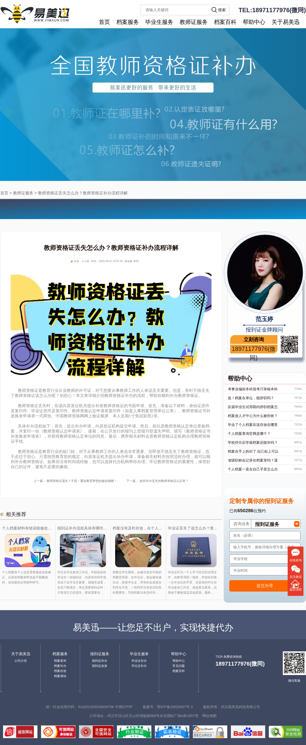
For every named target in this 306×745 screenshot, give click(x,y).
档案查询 (60, 661)
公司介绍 (21, 661)
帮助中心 (254, 22)
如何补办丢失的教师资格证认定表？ (164, 481)
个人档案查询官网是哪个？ (249, 434)
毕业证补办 (139, 661)
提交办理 (265, 585)
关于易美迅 (286, 22)
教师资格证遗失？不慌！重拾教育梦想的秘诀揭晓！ (82, 481)
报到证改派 (99, 666)
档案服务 (127, 22)
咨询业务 (241, 524)
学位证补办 (139, 666)
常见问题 (178, 666)
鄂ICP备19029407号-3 (175, 707)
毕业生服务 (159, 22)
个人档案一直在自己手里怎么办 (253, 469)
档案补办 (60, 666)
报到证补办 (99, 661)
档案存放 (60, 671)
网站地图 (209, 716)
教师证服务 (194, 22)
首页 (104, 22)
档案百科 (225, 22)
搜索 (222, 10)
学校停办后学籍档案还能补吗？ (253, 442)
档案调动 (60, 676)
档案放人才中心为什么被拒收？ (253, 416)
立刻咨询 (254, 339)
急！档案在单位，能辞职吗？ (251, 398)
